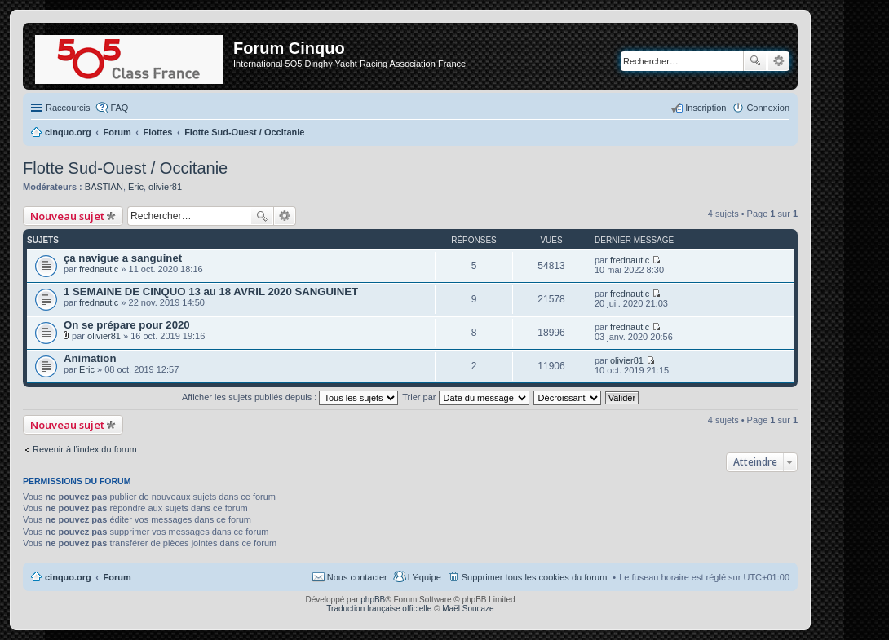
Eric (136, 187)
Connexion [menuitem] (767, 108)
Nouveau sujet (67, 216)
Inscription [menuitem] (705, 108)
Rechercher (755, 61)
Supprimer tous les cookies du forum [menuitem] (535, 577)
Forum (117, 577)
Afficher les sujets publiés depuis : (290, 397)
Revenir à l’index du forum (85, 449)
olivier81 (165, 187)
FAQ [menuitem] (119, 108)
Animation (90, 358)
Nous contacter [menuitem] (357, 577)
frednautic (98, 269)
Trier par (465, 397)
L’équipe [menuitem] (424, 577)
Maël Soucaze (467, 608)
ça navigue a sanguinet (123, 258)
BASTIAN (104, 187)
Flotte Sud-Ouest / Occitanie (125, 168)
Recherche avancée (778, 61)
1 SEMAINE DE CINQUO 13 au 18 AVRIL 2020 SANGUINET (211, 291)
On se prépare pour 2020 (127, 325)
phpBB (372, 599)
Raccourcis (68, 108)
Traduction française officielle (378, 608)
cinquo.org (68, 577)
